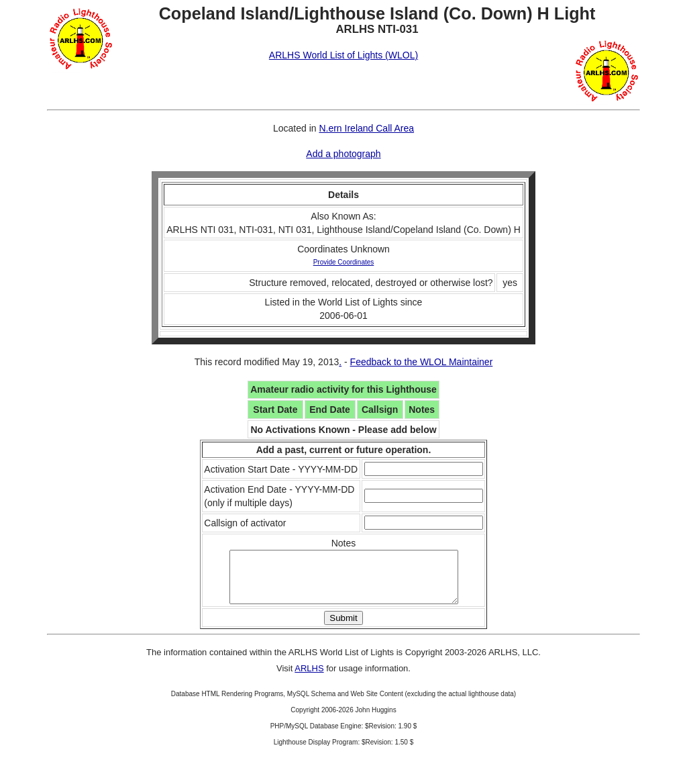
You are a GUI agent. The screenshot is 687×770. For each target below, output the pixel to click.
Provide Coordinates (343, 262)
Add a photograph (343, 153)
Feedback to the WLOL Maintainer (421, 361)
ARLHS (309, 678)
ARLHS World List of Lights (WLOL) (343, 55)
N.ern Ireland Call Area (366, 128)
